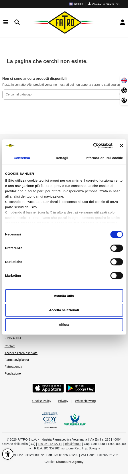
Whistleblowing (85, 401)
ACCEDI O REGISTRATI (105, 3)
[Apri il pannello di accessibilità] (7, 454)
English (76, 3)
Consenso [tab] (22, 158)
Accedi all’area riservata (21, 353)
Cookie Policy (41, 401)
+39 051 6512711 (50, 444)
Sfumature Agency (69, 462)
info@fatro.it (73, 444)
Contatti (10, 346)
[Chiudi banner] (121, 145)
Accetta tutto (64, 295)
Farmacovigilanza (17, 359)
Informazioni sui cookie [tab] (104, 158)
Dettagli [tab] (62, 158)
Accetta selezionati (64, 310)
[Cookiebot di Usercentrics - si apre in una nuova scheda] (93, 145)
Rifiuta (64, 324)
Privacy (63, 401)
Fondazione (13, 373)
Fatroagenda (13, 366)
